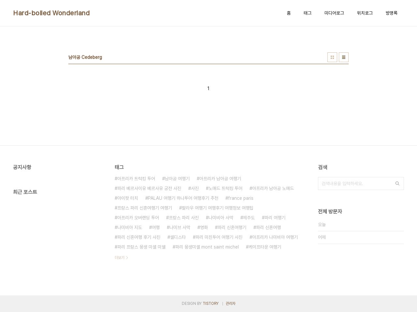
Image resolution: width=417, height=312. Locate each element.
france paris (240, 198)
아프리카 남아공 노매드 (273, 188)
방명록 (391, 13)
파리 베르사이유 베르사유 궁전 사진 (149, 188)
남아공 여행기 (177, 178)
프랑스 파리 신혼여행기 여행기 (144, 207)
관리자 (231, 303)
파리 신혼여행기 (232, 227)
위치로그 (365, 13)
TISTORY (211, 303)
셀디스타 (178, 237)
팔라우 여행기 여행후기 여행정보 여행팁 (217, 207)
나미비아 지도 (129, 227)
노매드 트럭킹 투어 (225, 188)
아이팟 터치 (127, 198)
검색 (397, 183)
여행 (156, 227)
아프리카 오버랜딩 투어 (138, 217)
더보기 (119, 257)
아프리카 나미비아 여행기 (275, 237)
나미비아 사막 (220, 217)
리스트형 (344, 57)
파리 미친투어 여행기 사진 (218, 237)
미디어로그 (334, 13)
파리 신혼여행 (268, 227)
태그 (307, 13)
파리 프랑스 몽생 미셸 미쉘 (141, 247)
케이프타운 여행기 (265, 247)
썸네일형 (332, 57)
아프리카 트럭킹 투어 (136, 178)
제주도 (249, 217)
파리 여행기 (275, 217)
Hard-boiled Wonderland (51, 13)
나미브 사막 (179, 227)
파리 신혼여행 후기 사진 (138, 237)
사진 (195, 188)
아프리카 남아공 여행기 (220, 178)
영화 (204, 227)
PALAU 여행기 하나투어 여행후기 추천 (183, 198)
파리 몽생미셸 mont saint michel (207, 247)
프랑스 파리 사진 (184, 217)
